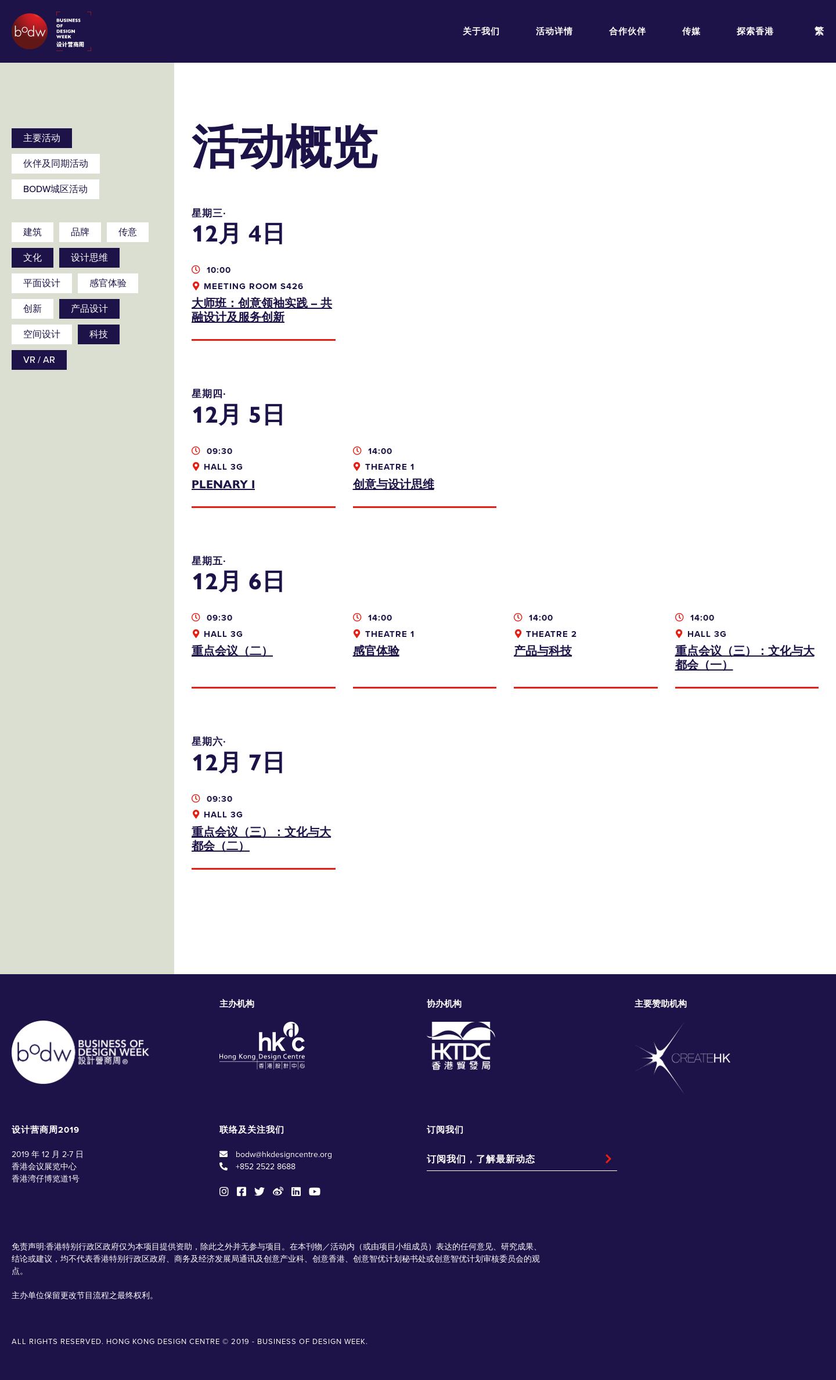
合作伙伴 (627, 31)
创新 (32, 309)
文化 (32, 258)
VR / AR (39, 360)
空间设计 (41, 334)
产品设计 (89, 309)
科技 (98, 334)
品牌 (80, 232)
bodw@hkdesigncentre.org (284, 1154)
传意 (127, 232)
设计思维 (89, 258)
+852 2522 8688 (266, 1167)
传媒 (691, 31)
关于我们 (481, 31)
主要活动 (41, 138)
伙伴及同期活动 (55, 164)
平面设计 (41, 283)
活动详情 (554, 31)
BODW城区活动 (55, 189)
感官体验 (108, 283)
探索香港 (755, 31)
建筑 (32, 232)
